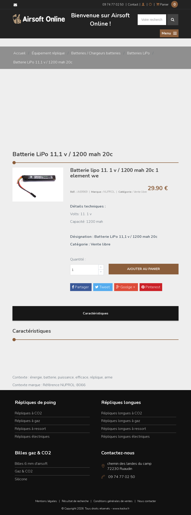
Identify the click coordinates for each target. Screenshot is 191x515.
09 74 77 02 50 (113, 5)
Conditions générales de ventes (113, 501)
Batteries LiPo (138, 53)
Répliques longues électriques (125, 436)
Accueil (19, 53)
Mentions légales (46, 501)
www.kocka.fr (121, 508)
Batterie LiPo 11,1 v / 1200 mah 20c (42, 61)
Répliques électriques (32, 436)
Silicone (21, 478)
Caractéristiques (95, 313)
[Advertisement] (95, 103)
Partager (81, 286)
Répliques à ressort (30, 428)
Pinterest (150, 286)
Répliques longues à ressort (123, 428)
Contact (133, 5)
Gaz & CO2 (24, 471)
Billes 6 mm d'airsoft (31, 463)
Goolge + (126, 286)
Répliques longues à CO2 (121, 412)
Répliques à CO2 (28, 412)
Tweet (103, 286)
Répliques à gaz (27, 420)
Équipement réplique (48, 53)
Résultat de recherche (75, 501)
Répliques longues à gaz (120, 420)
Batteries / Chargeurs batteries (96, 53)
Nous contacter (146, 501)
